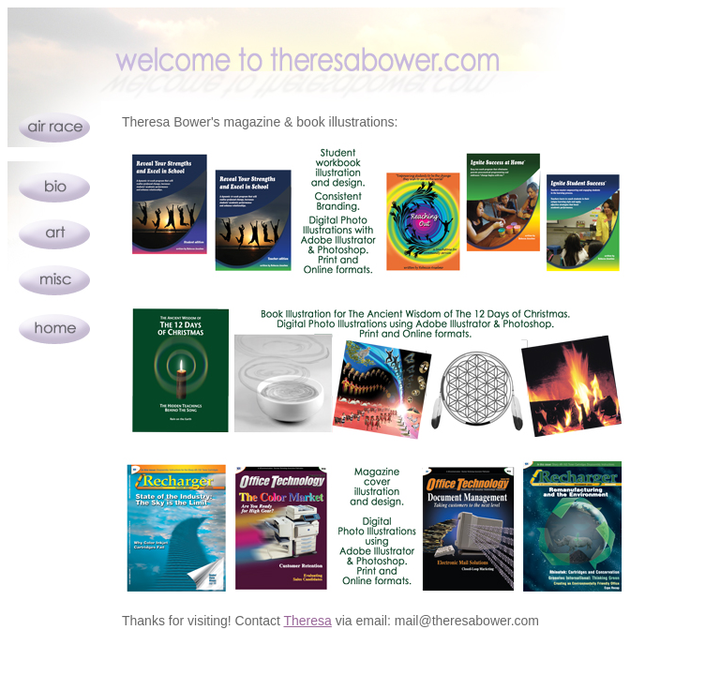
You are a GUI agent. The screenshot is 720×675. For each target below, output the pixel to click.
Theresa (307, 620)
